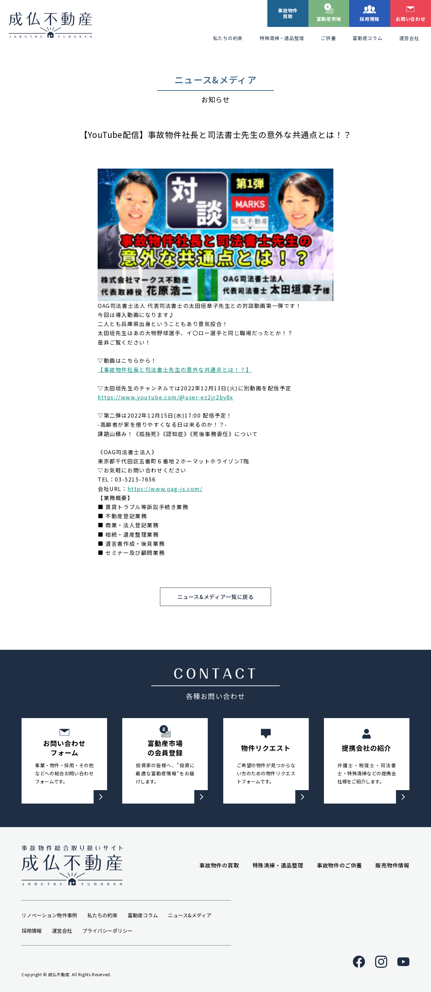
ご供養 (328, 38)
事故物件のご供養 (339, 865)
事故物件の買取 (219, 865)
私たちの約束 (228, 38)
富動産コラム (367, 38)
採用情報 (369, 18)
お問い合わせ (410, 18)
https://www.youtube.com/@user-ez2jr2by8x (165, 397)
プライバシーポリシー (107, 930)
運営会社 (409, 38)
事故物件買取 (288, 13)
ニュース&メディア (189, 915)
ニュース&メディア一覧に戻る (215, 597)
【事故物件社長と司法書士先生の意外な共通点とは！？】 (175, 369)
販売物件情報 (392, 865)
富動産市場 (329, 18)
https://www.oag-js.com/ (165, 489)
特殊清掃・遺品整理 (282, 38)
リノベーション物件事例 (49, 915)
